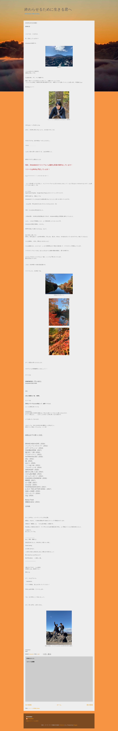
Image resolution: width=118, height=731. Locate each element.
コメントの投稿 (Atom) (34, 708)
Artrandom (30, 718)
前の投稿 (90, 705)
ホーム (59, 705)
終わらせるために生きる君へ (48, 9)
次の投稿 (28, 705)
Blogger (75, 725)
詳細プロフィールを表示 (32, 721)
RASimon (61, 725)
